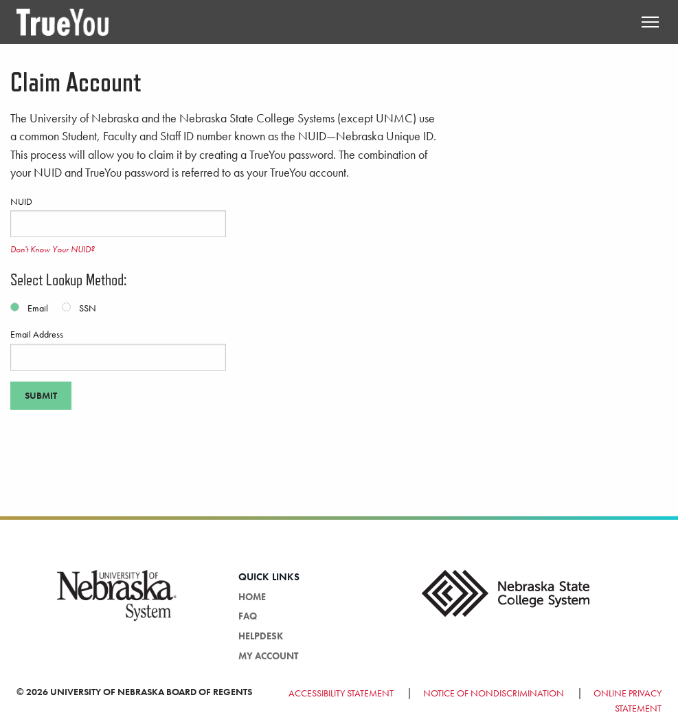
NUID (118, 216)
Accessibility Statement (342, 693)
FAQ (247, 616)
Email (37, 308)
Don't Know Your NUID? (52, 249)
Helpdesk (260, 636)
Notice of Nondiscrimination (493, 693)
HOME (252, 597)
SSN (87, 308)
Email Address (118, 349)
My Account (268, 656)
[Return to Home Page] (62, 20)
